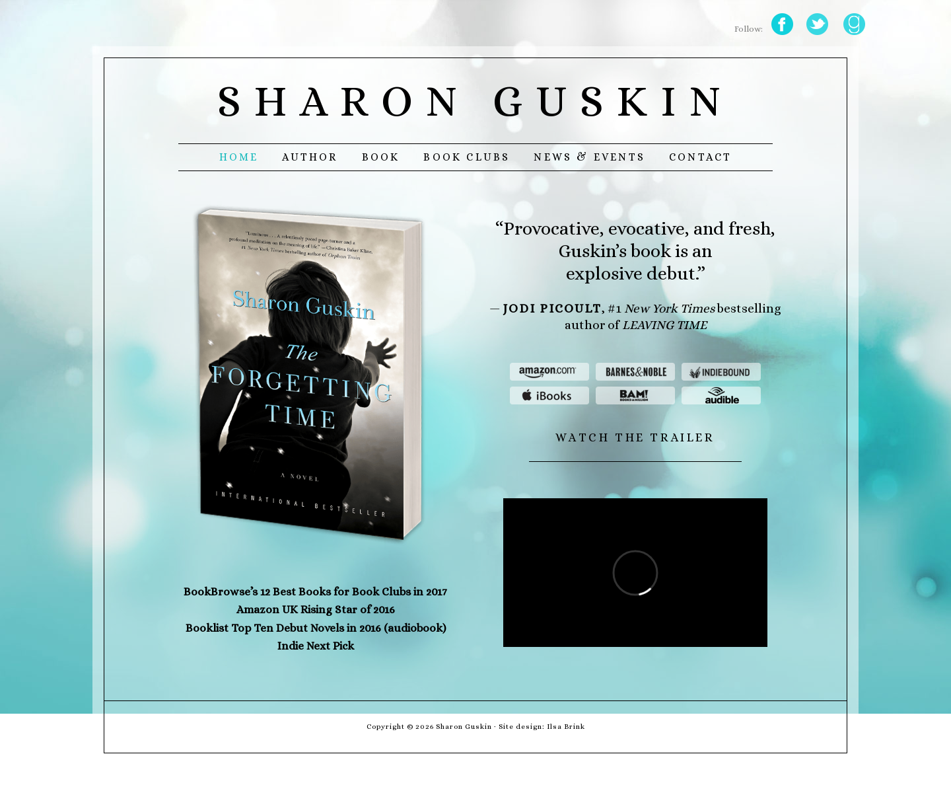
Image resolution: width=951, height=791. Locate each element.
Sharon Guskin (475, 101)
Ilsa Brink (566, 726)
